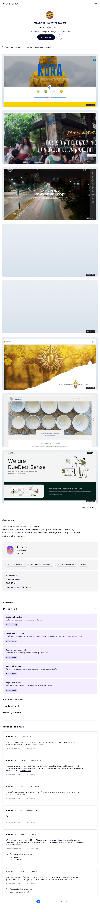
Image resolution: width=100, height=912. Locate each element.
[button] (50, 80)
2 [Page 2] (42, 901)
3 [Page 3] (47, 901)
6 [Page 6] (61, 901)
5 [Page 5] (57, 901)
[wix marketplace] (10, 3)
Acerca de (27, 47)
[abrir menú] (95, 3)
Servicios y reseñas (43, 47)
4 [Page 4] (52, 901)
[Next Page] (66, 901)
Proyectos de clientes (11, 47)
